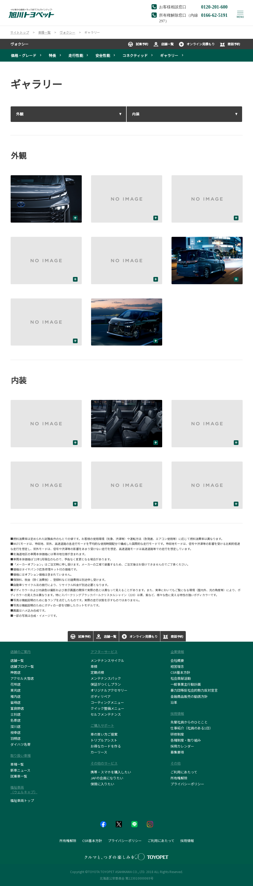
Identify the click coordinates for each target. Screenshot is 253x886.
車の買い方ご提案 (104, 734)
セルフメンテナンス (106, 714)
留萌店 (15, 702)
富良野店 (17, 708)
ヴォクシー (19, 44)
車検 (94, 666)
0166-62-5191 (214, 14)
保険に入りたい (102, 783)
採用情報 (187, 840)
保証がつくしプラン (106, 684)
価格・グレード (23, 55)
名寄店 (15, 720)
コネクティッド (135, 55)
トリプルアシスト (104, 740)
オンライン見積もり (197, 44)
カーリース (99, 752)
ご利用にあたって (183, 772)
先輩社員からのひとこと (189, 722)
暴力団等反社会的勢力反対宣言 (194, 690)
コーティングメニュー (107, 702)
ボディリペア (101, 696)
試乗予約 (138, 44)
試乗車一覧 (18, 776)
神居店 (15, 672)
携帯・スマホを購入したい (111, 772)
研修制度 (177, 734)
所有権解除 (178, 777)
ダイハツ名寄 (20, 744)
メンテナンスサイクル (107, 660)
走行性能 (76, 55)
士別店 (15, 714)
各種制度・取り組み (185, 740)
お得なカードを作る (106, 746)
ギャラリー (169, 55)
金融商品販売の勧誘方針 (189, 696)
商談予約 (230, 44)
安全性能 (102, 55)
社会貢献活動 (180, 678)
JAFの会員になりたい (107, 777)
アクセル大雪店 (22, 678)
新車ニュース (20, 770)
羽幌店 (15, 738)
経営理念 (177, 666)
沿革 (173, 702)
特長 (52, 55)
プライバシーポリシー (187, 783)
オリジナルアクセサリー (109, 690)
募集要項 (177, 752)
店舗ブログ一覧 (22, 666)
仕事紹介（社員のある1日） (191, 728)
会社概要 (177, 660)
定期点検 (97, 672)
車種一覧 (17, 764)
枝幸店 (15, 732)
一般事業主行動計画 (185, 684)
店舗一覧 (163, 44)
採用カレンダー (182, 746)
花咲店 (15, 684)
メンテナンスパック (106, 678)
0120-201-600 (214, 6)
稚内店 (15, 696)
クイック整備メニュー (107, 708)
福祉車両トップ (22, 800)
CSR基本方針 (180, 672)
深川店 (15, 726)
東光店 (15, 690)
